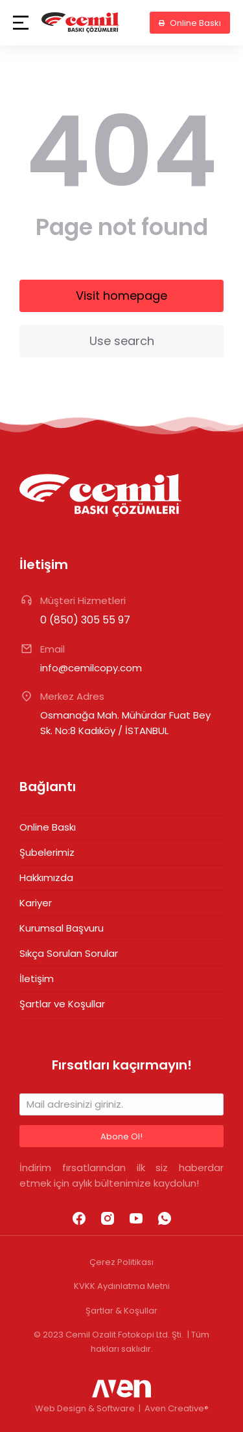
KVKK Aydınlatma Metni (122, 1286)
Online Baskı (190, 23)
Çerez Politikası (121, 1262)
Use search (121, 341)
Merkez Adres (72, 696)
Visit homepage (121, 295)
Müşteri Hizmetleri (83, 600)
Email (52, 649)
